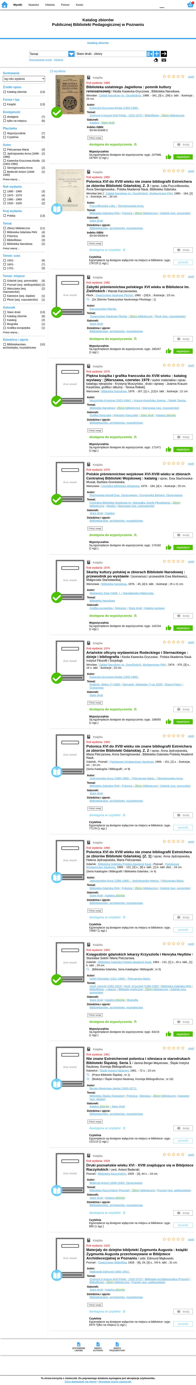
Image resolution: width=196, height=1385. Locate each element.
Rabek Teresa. (177, 400)
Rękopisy (120, 608)
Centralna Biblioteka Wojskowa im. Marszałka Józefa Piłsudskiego (130, 502)
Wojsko (110, 505)
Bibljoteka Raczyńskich (112, 1173)
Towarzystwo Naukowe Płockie (114, 295)
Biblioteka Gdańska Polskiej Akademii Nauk (124, 864)
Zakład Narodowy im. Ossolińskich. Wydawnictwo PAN (139, 193)
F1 (168, 4)
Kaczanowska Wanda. (103, 308)
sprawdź (183, 262)
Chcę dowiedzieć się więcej (80, 1381)
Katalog (94, 122)
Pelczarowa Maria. (144, 778)
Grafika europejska (101, 608)
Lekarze (111, 989)
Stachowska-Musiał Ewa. (114, 495)
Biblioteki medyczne (130, 989)
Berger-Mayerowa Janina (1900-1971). (113, 1088)
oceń (191, 76)
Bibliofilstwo (152, 115)
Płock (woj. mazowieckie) (170, 316)
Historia (50, 4)
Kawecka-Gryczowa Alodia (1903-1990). (114, 107)
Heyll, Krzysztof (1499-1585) (141, 986)
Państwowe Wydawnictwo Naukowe (132, 761)
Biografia (132, 1000)
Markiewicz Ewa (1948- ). (105, 593)
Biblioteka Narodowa (114, 391)
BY (153, 4)
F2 (177, 4)
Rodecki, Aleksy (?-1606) (105, 684)
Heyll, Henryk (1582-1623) (106, 986)
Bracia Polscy (173, 684)
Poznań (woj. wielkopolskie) (174, 1190)
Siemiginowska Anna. (131, 205)
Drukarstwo (97, 687)
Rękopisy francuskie (126, 415)
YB (145, 4)
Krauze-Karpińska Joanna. (150, 400)
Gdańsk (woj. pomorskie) (175, 213)
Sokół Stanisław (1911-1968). (108, 978)
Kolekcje (58, 59)
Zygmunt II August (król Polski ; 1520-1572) (116, 115)
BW (137, 4)
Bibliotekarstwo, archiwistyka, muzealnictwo (116, 228)
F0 (162, 4)
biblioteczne (172, 115)
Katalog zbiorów (98, 42)
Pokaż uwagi (95, 138)
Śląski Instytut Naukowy (114, 1070)
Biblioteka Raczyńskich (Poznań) (110, 1190)
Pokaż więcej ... (11, 179)
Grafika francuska (100, 415)
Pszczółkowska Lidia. (103, 205)
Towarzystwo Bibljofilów (112, 1262)
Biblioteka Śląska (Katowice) (107, 1095)
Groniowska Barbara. (161, 495)
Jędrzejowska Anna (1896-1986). (110, 778)
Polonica (127, 213)
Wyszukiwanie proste (40, 59)
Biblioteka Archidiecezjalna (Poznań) (167, 1279)
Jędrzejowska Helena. (146, 880)
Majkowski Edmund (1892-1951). (110, 1271)
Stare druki (96, 220)
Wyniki (17, 4)
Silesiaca (145, 1095)
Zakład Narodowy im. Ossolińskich (120, 95)
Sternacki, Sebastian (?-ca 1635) (142, 684)
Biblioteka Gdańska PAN (105, 213)
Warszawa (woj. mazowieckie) (160, 408)
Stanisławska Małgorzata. (138, 593)
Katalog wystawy (154, 608)
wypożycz (183, 156)
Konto (79, 4)
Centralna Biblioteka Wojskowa (120, 486)
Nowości (34, 4)
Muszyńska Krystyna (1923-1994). (111, 400)
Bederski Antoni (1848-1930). (116, 1182)
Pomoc (65, 4)
